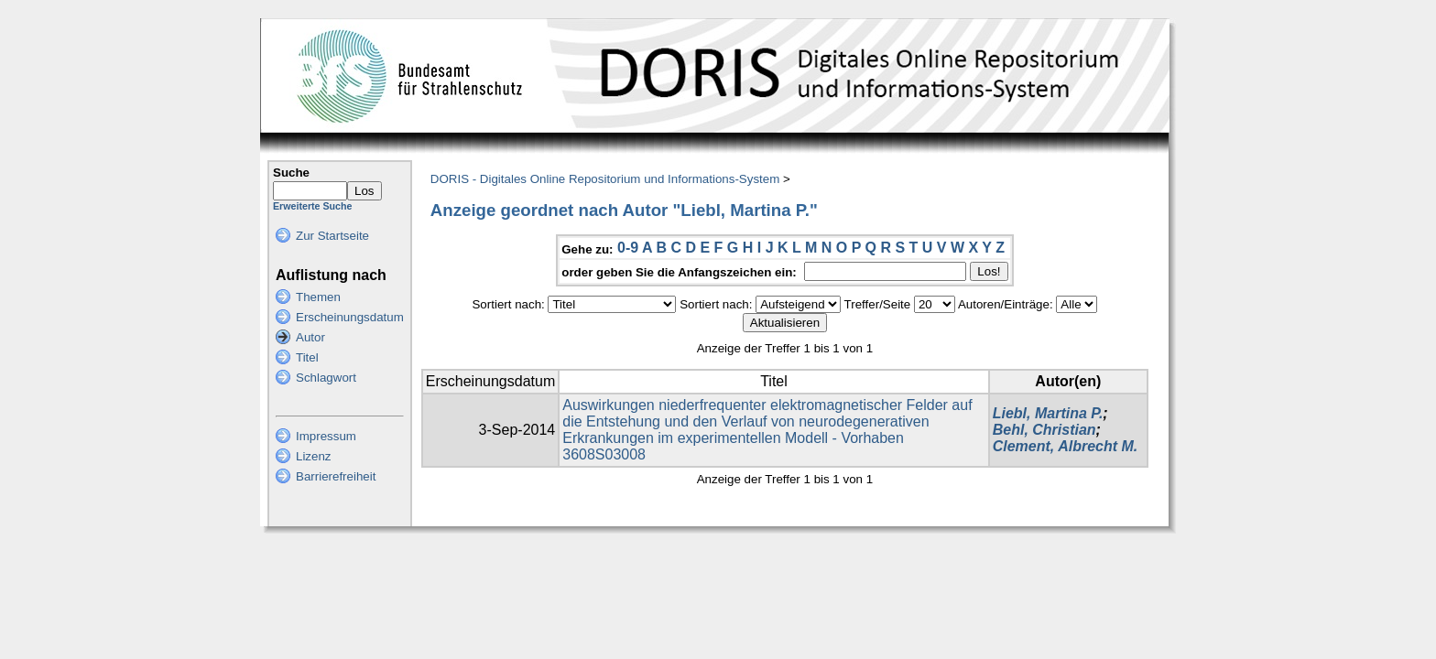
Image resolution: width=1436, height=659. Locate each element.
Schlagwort (326, 377)
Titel (307, 357)
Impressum (326, 436)
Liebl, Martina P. (1048, 413)
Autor (310, 337)
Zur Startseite (332, 236)
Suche (291, 172)
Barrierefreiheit (335, 476)
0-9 (627, 247)
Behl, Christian (1044, 430)
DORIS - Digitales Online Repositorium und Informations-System (604, 179)
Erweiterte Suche (312, 205)
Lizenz (314, 456)
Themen (318, 297)
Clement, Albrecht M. (1065, 446)
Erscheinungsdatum (350, 317)
